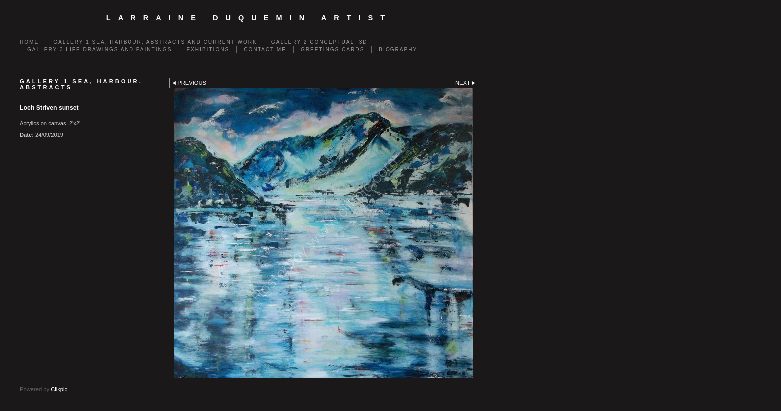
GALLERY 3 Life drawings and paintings (99, 49)
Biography (398, 49)
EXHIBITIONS (207, 49)
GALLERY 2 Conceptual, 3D (319, 42)
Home (29, 42)
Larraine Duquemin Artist (249, 18)
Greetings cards (332, 49)
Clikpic (59, 389)
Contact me (265, 49)
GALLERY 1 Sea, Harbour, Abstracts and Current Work (155, 42)
